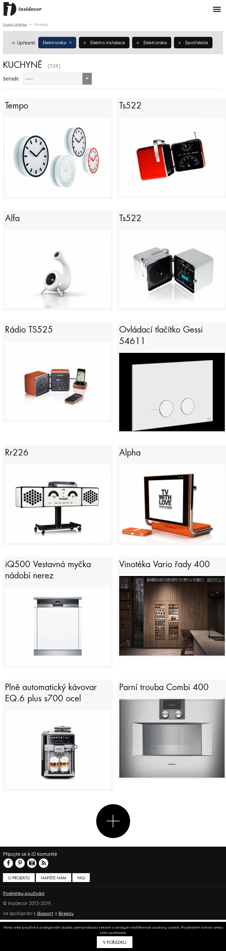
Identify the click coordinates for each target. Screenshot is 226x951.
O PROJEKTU (19, 909)
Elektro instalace (106, 42)
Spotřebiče (28, 56)
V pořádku (114, 942)
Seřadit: (11, 93)
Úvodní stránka (15, 24)
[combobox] (58, 92)
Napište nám (53, 909)
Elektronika (58, 42)
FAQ (81, 909)
